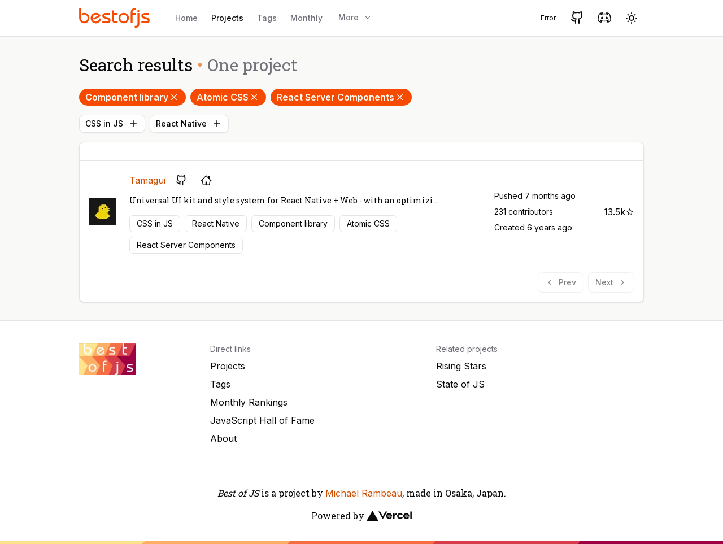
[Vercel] (389, 516)
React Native (189, 123)
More (355, 17)
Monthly (306, 18)
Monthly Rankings (249, 402)
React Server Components (341, 97)
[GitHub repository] (181, 180)
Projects (227, 18)
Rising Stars (461, 366)
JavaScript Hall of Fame (262, 420)
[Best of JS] (116, 17)
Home (186, 18)
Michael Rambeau (363, 493)
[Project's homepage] (206, 180)
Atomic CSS (228, 97)
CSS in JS (112, 123)
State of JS (460, 384)
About (223, 438)
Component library (132, 97)
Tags (267, 18)
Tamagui (147, 180)
